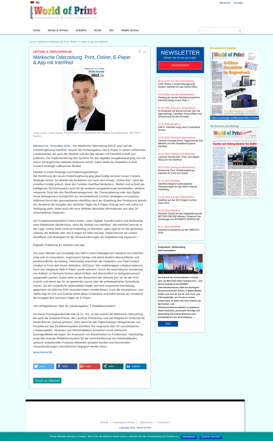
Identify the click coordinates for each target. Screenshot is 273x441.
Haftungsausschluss (124, 422)
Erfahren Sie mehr (211, 436)
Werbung (224, 2)
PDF (168, 323)
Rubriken (81, 30)
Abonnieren (180, 65)
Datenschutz (146, 422)
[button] (43, 366)
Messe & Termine (58, 30)
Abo (111, 30)
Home (36, 30)
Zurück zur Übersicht (47, 380)
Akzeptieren (189, 436)
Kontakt (238, 2)
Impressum (164, 422)
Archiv (97, 30)
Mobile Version (130, 30)
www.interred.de (42, 352)
